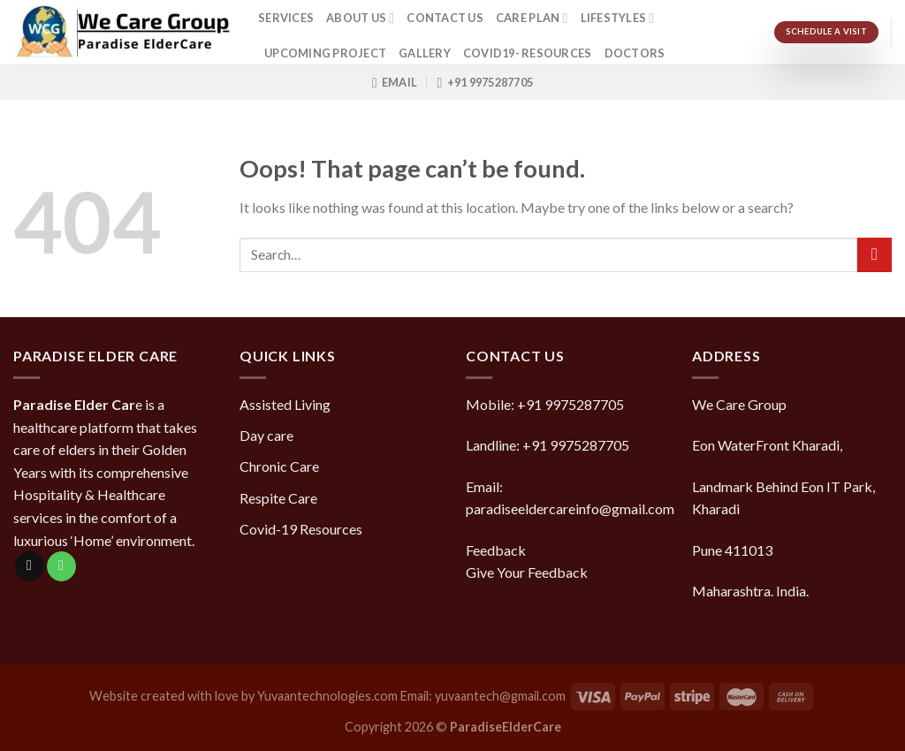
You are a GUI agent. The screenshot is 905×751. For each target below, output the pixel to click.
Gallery (425, 53)
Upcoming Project (325, 53)
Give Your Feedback (527, 572)
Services (286, 18)
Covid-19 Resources (301, 528)
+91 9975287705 (570, 404)
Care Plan (532, 18)
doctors (635, 53)
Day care (266, 435)
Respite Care (278, 497)
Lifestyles (618, 18)
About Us (360, 18)
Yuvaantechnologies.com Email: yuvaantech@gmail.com (411, 695)
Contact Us (445, 18)
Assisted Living (285, 404)
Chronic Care (279, 466)
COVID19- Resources (527, 53)
